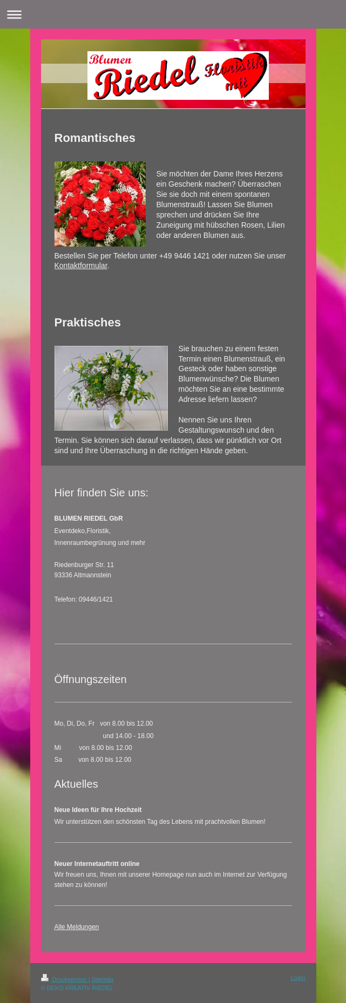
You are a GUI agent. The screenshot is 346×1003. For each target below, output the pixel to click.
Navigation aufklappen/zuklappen (173, 14)
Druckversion (65, 979)
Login (298, 977)
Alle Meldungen (77, 927)
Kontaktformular (81, 265)
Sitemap (102, 979)
